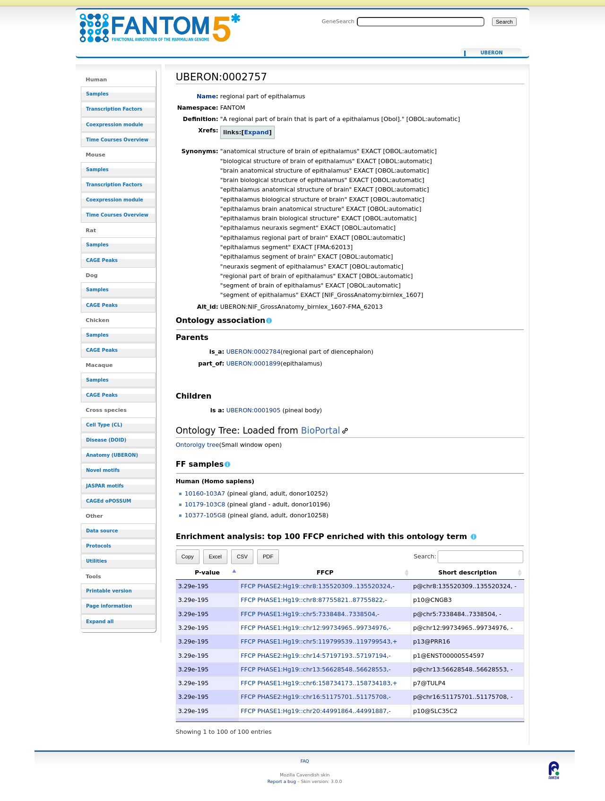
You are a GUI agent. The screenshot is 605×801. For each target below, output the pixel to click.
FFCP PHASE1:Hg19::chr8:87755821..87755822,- (314, 599)
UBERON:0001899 (253, 363)
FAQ (305, 761)
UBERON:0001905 (253, 410)
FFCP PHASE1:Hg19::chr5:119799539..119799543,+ (319, 641)
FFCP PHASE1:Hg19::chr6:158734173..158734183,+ (319, 683)
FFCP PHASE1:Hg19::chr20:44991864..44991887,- (315, 710)
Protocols (98, 546)
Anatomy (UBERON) (112, 455)
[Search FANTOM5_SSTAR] (420, 21)
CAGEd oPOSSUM (108, 501)
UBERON (491, 53)
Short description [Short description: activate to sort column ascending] (467, 572)
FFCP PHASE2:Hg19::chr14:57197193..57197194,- (315, 655)
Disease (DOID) (106, 440)
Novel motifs (103, 470)
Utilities (96, 561)
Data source (102, 530)
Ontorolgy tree (197, 444)
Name (206, 96)
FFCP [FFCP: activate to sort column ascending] (325, 572)
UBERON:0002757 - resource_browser (154, 22)
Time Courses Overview (117, 139)
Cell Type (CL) (104, 424)
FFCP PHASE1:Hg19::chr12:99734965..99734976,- (315, 627)
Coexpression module (114, 124)
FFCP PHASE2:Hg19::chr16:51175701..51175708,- (315, 696)
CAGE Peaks (102, 260)
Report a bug (282, 781)
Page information (109, 606)
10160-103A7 (205, 493)
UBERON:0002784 (253, 351)
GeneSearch (338, 21)
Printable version (109, 590)
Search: (468, 556)
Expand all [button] (100, 621)
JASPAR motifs (105, 485)
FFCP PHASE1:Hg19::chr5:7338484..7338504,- (310, 614)
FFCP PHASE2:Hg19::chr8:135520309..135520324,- (317, 586)
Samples (97, 93)
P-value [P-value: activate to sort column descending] (207, 572)
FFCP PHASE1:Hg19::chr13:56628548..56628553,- (315, 669)
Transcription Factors (114, 109)
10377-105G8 (205, 515)
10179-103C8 (205, 504)
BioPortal (320, 430)
